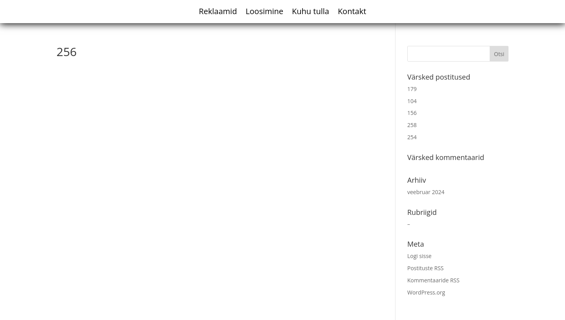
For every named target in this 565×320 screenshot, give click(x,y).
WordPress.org (426, 292)
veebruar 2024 (426, 192)
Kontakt (352, 12)
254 (412, 137)
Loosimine (264, 12)
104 (412, 101)
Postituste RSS (425, 268)
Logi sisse (419, 256)
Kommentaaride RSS (433, 280)
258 (412, 125)
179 (412, 89)
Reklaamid (218, 12)
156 (412, 112)
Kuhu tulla (310, 12)
